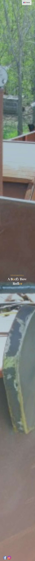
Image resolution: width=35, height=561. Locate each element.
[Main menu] (32, 3)
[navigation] (26, 2)
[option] (26, 2)
